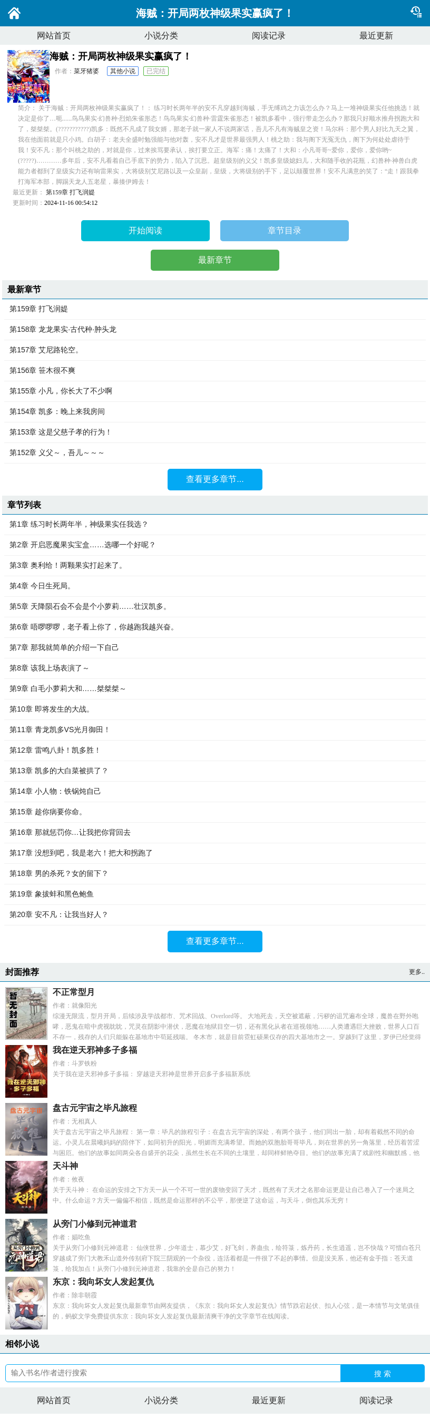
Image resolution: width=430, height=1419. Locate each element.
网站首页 (54, 35)
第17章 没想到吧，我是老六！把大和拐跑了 (215, 853)
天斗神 (65, 1165)
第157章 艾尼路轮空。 (215, 350)
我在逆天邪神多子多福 (95, 1050)
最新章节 (215, 259)
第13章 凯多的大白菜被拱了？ (215, 771)
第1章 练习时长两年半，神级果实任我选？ (215, 524)
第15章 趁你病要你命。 (215, 812)
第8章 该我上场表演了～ (215, 668)
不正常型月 (74, 992)
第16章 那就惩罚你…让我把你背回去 (215, 832)
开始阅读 (145, 230)
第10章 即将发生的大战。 (215, 709)
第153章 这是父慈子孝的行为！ (215, 432)
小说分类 (161, 35)
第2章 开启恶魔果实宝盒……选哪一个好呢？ (215, 545)
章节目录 (284, 230)
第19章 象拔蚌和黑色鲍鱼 (215, 894)
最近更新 (376, 35)
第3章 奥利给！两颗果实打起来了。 (215, 565)
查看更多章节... (214, 479)
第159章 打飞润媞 (70, 192)
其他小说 (122, 71)
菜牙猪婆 (86, 71)
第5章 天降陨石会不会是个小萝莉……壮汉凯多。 (215, 607)
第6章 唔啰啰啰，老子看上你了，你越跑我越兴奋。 (215, 627)
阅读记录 (269, 35)
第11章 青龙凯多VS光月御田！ (215, 730)
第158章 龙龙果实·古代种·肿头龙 (215, 329)
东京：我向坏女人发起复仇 (103, 1281)
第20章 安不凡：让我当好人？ (215, 915)
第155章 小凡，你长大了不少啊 (215, 391)
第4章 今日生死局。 (215, 586)
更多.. (417, 971)
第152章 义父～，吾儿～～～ (215, 453)
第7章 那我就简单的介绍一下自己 (215, 648)
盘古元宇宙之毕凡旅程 (95, 1107)
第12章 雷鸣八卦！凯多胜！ (215, 750)
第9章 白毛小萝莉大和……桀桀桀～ (215, 689)
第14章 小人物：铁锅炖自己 (215, 791)
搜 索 (382, 1373)
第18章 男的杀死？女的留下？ (215, 874)
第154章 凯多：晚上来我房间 (215, 412)
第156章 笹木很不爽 (215, 371)
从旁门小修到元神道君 (95, 1223)
